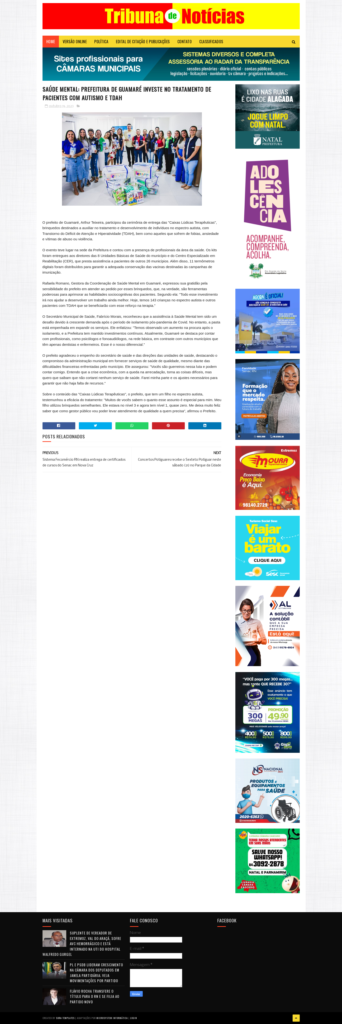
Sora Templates (65, 1018)
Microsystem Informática (112, 1018)
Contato (184, 41)
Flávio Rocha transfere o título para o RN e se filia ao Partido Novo (94, 996)
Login (133, 1018)
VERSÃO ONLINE (75, 41)
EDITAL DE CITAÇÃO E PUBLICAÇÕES (143, 41)
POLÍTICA (101, 41)
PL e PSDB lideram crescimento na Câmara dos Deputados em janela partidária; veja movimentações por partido (96, 972)
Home (50, 41)
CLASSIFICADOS (211, 41)
